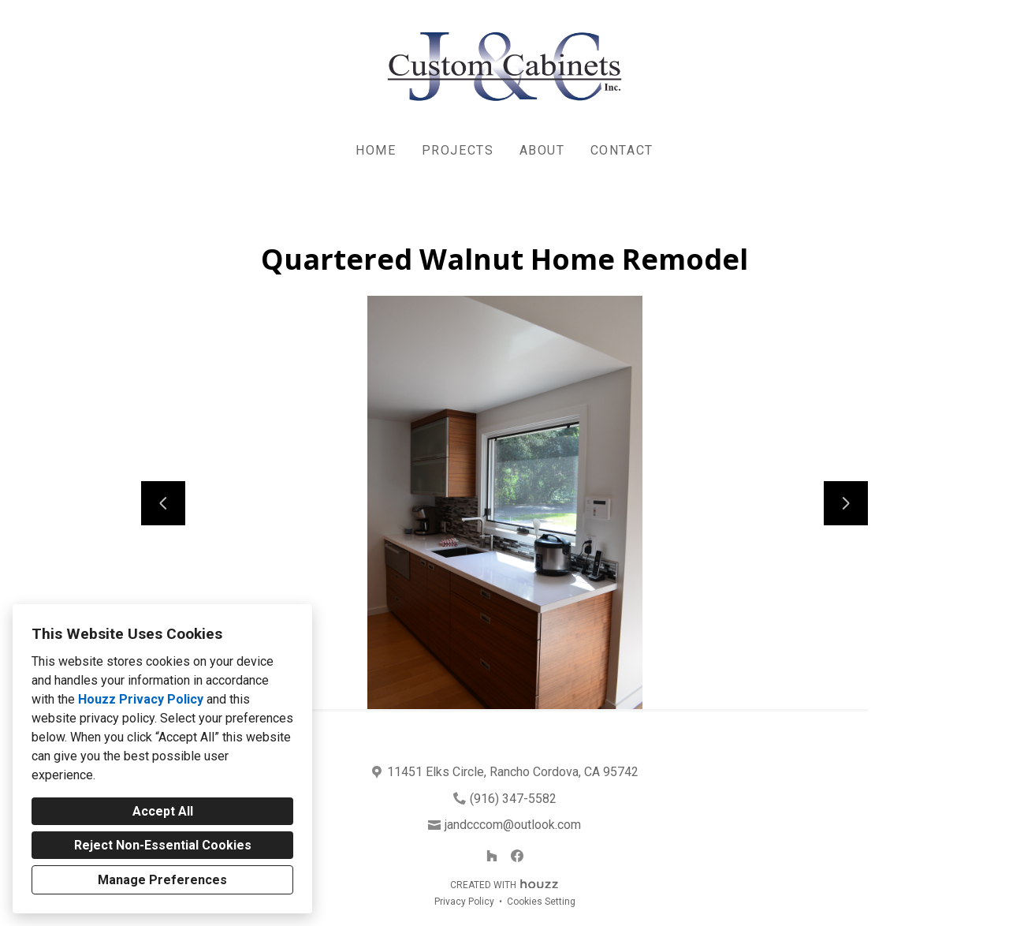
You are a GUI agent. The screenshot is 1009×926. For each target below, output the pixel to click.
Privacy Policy (464, 901)
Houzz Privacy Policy (140, 699)
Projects (458, 150)
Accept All (162, 811)
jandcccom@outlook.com (513, 824)
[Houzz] (492, 856)
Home (376, 150)
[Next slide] (846, 503)
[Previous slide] (163, 503)
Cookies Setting (541, 901)
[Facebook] (517, 856)
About (542, 150)
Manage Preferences (162, 879)
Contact (621, 150)
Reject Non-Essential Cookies (162, 845)
